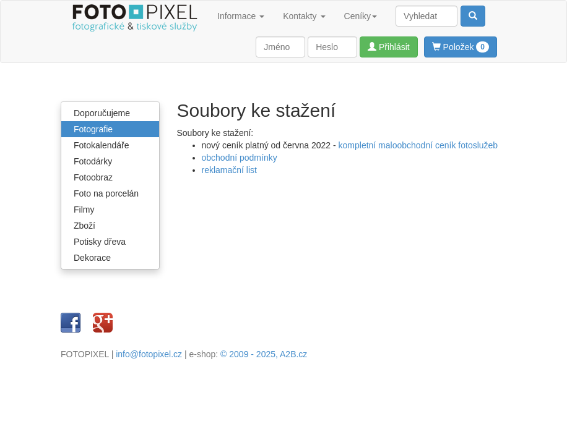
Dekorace (92, 258)
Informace (240, 16)
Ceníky (361, 16)
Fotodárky (93, 161)
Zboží (84, 226)
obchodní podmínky (239, 158)
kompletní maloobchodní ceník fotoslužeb (418, 145)
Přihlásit (389, 47)
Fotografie (93, 129)
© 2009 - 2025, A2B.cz (263, 354)
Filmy (84, 209)
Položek (460, 47)
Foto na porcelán (106, 193)
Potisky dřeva (100, 242)
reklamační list (229, 170)
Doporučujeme (102, 113)
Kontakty (304, 16)
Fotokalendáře (101, 145)
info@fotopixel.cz (149, 354)
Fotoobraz (93, 177)
